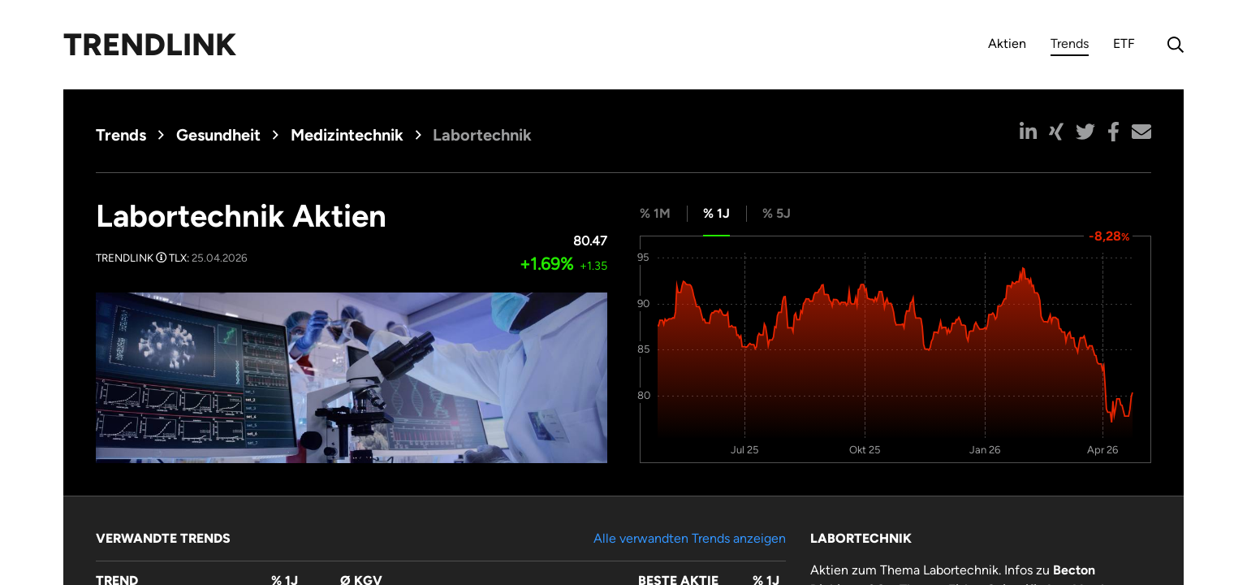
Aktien (1007, 43)
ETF (1124, 43)
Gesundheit (218, 135)
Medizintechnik (347, 135)
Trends (1070, 46)
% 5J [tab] (776, 213)
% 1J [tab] (716, 213)
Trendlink (149, 44)
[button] (1028, 131)
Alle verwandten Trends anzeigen (689, 538)
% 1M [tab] (655, 213)
